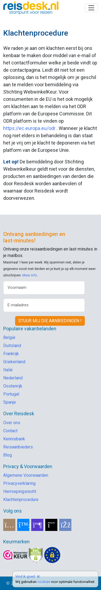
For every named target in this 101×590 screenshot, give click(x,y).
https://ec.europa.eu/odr (29, 128)
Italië (8, 369)
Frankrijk (11, 353)
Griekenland (14, 361)
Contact (10, 430)
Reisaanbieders (18, 447)
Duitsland (12, 345)
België (9, 337)
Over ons (11, 422)
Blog (7, 455)
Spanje (9, 402)
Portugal (11, 394)
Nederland (13, 377)
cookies (43, 582)
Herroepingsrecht (19, 491)
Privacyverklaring (19, 483)
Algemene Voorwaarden (25, 475)
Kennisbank (14, 438)
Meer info (29, 275)
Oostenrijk (12, 386)
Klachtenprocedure (21, 499)
